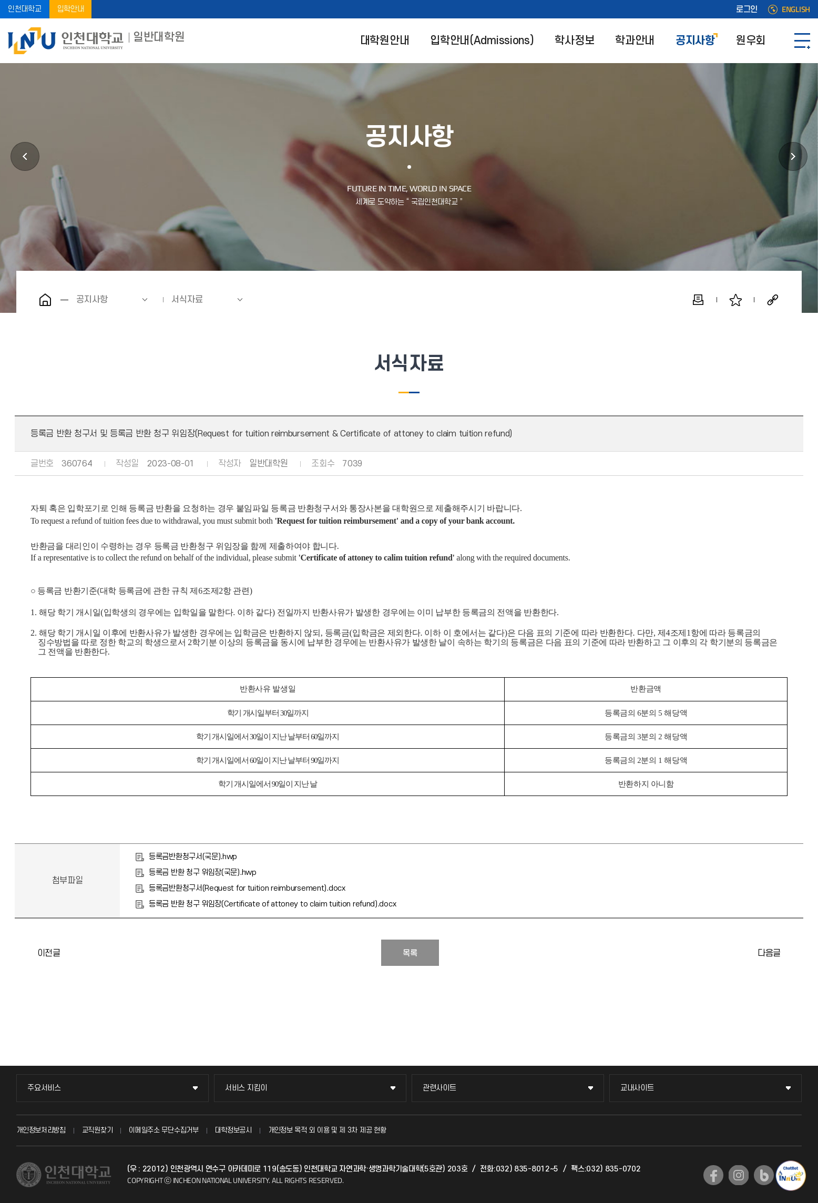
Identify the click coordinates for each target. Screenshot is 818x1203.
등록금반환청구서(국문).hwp (193, 856)
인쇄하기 (698, 300)
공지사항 (695, 41)
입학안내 (70, 9)
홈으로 (45, 300)
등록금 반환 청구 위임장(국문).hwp (203, 872)
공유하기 (773, 300)
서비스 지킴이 (246, 1088)
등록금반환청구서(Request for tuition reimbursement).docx (247, 888)
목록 (410, 953)
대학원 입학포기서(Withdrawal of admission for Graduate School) (25, 952)
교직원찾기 (97, 1130)
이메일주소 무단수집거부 (163, 1130)
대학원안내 (385, 41)
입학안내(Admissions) (482, 41)
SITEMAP (802, 40)
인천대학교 (25, 9)
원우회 (750, 41)
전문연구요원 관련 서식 (792, 952)
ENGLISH (796, 9)
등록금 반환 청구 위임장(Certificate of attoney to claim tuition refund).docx (272, 904)
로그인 (747, 9)
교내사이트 (637, 1088)
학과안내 (635, 41)
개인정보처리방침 (41, 1130)
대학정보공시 (233, 1130)
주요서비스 (44, 1088)
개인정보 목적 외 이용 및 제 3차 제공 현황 (327, 1130)
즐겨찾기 (735, 300)
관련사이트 (439, 1088)
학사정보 (574, 41)
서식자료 (187, 299)
